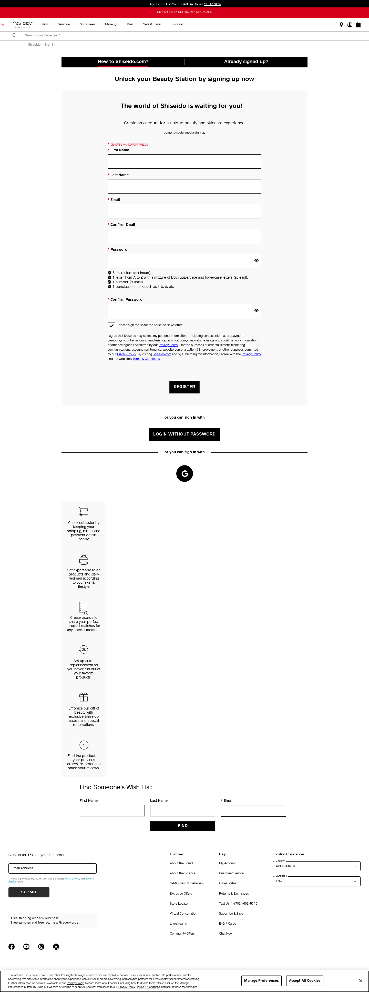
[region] (184, 981)
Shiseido (34, 44)
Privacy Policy (168, 345)
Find (183, 826)
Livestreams (178, 923)
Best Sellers (133, 24)
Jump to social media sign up (184, 132)
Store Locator (179, 903)
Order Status (228, 883)
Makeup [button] (221, 24)
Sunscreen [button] (197, 24)
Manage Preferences (261, 980)
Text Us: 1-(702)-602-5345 (238, 903)
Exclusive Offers (181, 893)
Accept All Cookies (305, 980)
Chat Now (225, 933)
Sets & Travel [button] (263, 24)
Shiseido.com (162, 354)
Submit (29, 892)
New (155, 24)
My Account (227, 863)
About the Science (183, 873)
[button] (358, 24)
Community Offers (182, 933)
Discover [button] (288, 24)
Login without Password (184, 434)
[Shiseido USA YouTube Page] (26, 947)
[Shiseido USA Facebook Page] (11, 947)
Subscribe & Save (231, 913)
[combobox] (189, 36)
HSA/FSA (87, 24)
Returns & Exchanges (234, 893)
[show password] (256, 260)
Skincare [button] (174, 24)
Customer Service (231, 873)
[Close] (360, 980)
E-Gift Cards (227, 923)
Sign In (50, 44)
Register (184, 387)
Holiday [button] (110, 24)
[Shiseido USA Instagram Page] (41, 947)
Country (280, 860)
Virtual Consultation (183, 913)
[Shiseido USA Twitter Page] (56, 947)
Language (281, 876)
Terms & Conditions (146, 359)
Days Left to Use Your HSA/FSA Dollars (184, 4)
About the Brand (181, 863)
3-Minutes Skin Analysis (187, 883)
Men (240, 24)
